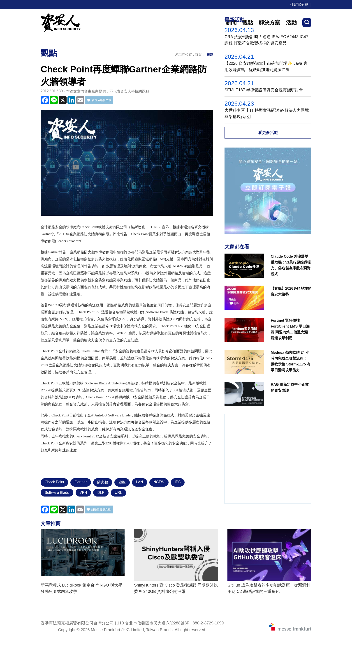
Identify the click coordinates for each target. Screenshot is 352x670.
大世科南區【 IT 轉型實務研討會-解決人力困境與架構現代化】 (267, 113)
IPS (178, 482)
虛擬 (122, 482)
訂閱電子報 (299, 4)
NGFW (158, 482)
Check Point (54, 482)
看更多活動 (268, 132)
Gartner (80, 482)
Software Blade (57, 492)
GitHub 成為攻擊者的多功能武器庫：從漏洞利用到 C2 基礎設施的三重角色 (268, 588)
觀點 (209, 54)
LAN (139, 482)
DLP (100, 492)
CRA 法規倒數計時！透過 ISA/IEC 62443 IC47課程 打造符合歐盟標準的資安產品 (266, 40)
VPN (83, 492)
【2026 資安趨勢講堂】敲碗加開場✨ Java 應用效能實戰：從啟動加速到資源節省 (266, 66)
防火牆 (102, 482)
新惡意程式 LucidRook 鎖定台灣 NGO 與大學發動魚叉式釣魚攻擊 (81, 588)
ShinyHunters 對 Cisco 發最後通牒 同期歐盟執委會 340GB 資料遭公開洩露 (176, 588)
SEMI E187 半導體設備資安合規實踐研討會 (264, 90)
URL (118, 492)
